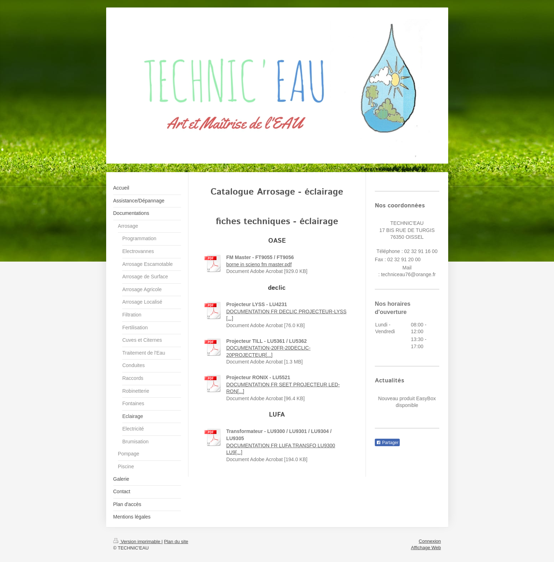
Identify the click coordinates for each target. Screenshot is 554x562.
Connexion (430, 541)
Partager (387, 442)
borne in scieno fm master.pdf (259, 264)
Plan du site (176, 541)
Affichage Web (426, 547)
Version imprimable (137, 541)
